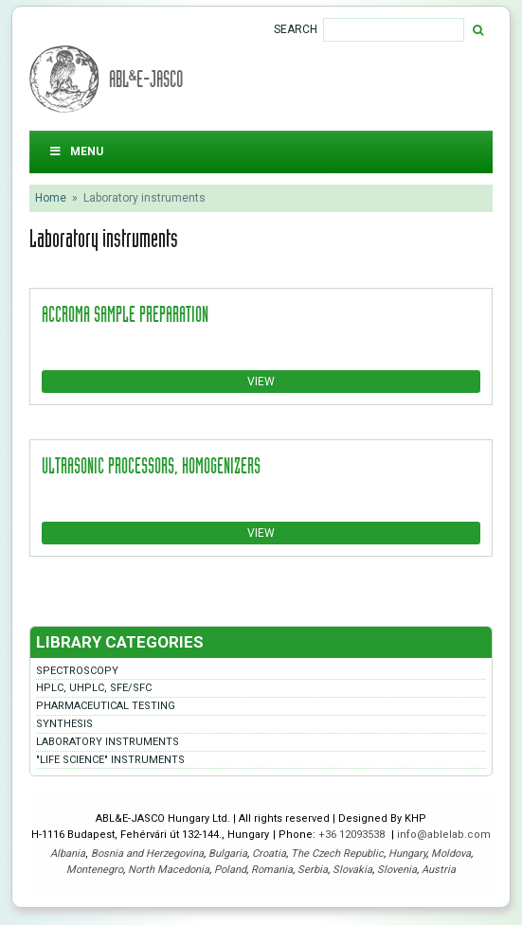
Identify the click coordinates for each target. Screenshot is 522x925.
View (261, 381)
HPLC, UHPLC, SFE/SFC (94, 688)
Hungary (407, 853)
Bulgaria (227, 853)
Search (295, 29)
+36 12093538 (352, 834)
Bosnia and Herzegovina (147, 853)
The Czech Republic (337, 853)
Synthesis (64, 724)
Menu (75, 151)
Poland (230, 869)
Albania (67, 853)
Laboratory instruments (107, 742)
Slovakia (352, 869)
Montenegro (94, 869)
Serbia (312, 869)
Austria (439, 869)
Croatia (269, 853)
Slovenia (397, 869)
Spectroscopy (77, 671)
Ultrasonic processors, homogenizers (151, 465)
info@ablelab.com (444, 834)
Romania (272, 869)
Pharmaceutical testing (105, 706)
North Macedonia (168, 869)
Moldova (451, 853)
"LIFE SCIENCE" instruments (110, 760)
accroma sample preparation (125, 313)
